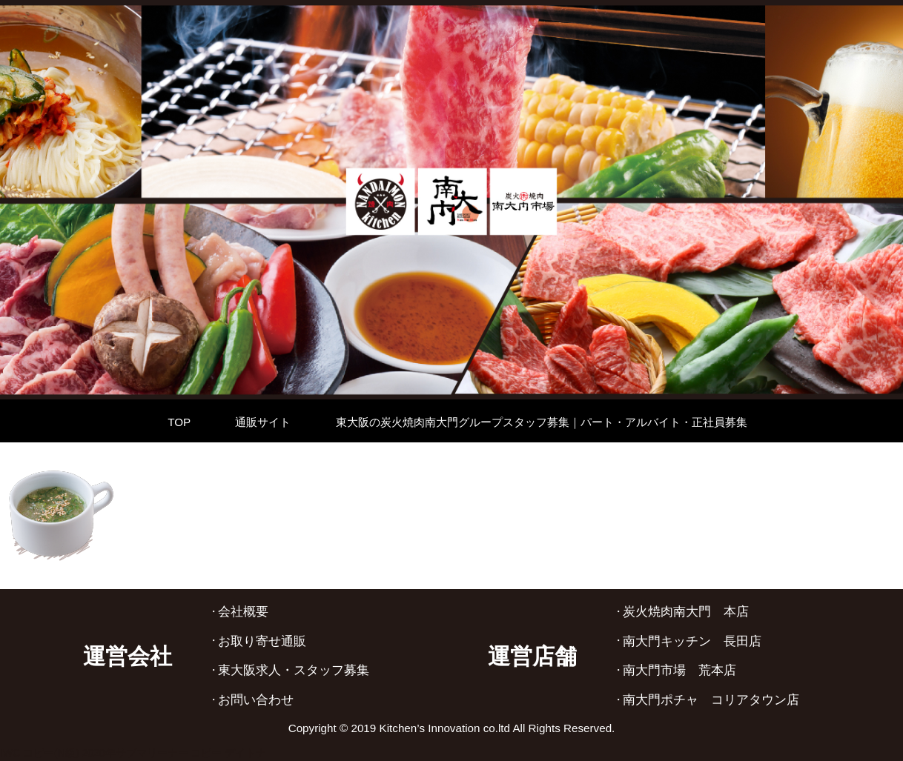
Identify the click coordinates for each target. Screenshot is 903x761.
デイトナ (245, 753)
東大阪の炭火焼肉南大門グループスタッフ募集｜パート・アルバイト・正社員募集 (541, 422)
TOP (179, 422)
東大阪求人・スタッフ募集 (293, 670)
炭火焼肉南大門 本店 (686, 612)
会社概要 (243, 612)
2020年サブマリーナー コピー (152, 753)
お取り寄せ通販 (262, 641)
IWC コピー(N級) (39, 753)
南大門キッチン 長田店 (692, 641)
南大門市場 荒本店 (679, 670)
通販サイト (263, 422)
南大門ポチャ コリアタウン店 (711, 700)
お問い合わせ (256, 700)
